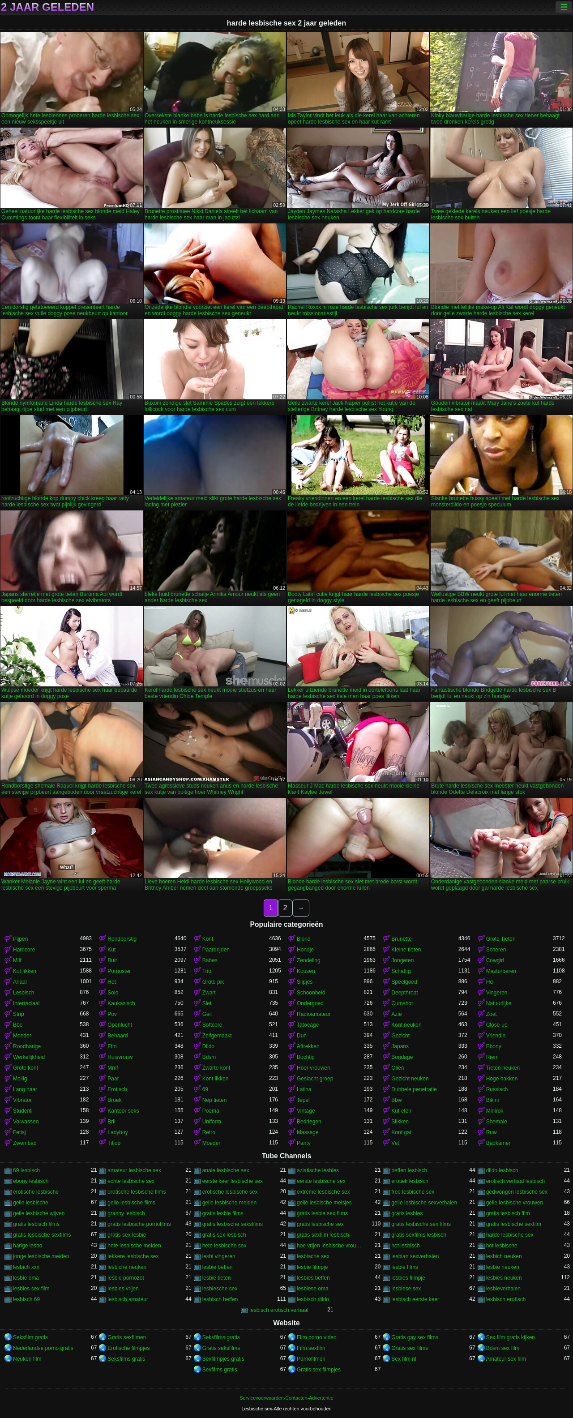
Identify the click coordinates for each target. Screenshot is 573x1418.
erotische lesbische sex (230, 1192)
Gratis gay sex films (414, 1337)
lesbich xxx (26, 1267)
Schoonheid (311, 993)
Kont (208, 939)
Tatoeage (308, 1025)
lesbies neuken (504, 1278)
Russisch (497, 1089)
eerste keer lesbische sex (232, 1181)
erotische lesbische (36, 1192)
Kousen (306, 971)
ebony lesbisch (30, 1181)
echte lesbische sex (130, 1181)
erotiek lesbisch (409, 1181)
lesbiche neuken (126, 1267)
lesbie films (404, 1267)
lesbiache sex (313, 1256)
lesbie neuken (502, 1267)
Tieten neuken (503, 1068)
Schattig (401, 971)
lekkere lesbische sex (132, 1256)
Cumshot (402, 1003)
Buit (112, 960)
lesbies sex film (31, 1288)
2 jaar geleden (47, 7)
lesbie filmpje (312, 1267)
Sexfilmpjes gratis (223, 1359)
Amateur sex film (506, 1359)
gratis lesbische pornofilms (139, 1224)
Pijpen (20, 939)
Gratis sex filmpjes (319, 1370)
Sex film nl (403, 1359)
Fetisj (19, 1132)
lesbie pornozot (125, 1278)
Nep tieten (214, 1100)
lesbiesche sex (220, 1288)
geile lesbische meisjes (324, 1203)
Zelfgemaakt (217, 1035)
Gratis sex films (409, 1348)
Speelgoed (404, 982)
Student (22, 1111)
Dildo (208, 1046)
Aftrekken (308, 1046)
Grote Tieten (501, 939)
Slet (207, 1003)
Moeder (22, 1035)
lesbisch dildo (313, 1299)
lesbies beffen (313, 1278)
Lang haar (25, 1089)
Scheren (496, 950)
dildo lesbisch (502, 1170)
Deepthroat (404, 993)
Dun (302, 1035)
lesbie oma (26, 1278)
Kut (111, 950)
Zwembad (25, 1143)
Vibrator (22, 1100)
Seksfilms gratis (221, 1337)
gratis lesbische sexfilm (513, 1224)
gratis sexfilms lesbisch (418, 1235)
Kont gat (401, 1132)
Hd (489, 982)
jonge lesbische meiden (41, 1256)
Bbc (17, 1025)
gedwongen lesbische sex (516, 1192)
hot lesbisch (405, 1245)
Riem (492, 1057)
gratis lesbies (407, 1213)
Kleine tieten (406, 950)
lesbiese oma (313, 1288)
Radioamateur (313, 1014)
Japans (400, 1046)
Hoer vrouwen (313, 1068)
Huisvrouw (120, 1057)
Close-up (497, 1025)
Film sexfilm (311, 1348)
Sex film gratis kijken (510, 1337)
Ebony (493, 1046)
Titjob (113, 1143)
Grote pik (213, 982)
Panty (304, 1143)
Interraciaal (26, 1003)
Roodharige (27, 1046)
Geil (207, 1014)
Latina (304, 1089)
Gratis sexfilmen (126, 1337)
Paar (113, 1078)
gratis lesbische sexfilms (42, 1235)
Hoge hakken (502, 1078)
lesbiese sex (406, 1288)
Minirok (495, 1111)
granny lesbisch (126, 1213)
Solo (112, 993)
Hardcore (24, 950)
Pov (112, 1014)
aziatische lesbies (318, 1170)
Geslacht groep (315, 1078)
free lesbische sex (412, 1192)
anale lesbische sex (225, 1170)
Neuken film (27, 1359)
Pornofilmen (311, 1359)
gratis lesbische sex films (421, 1224)
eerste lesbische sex (321, 1181)
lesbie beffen (217, 1267)
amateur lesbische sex (134, 1170)
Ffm (112, 1046)
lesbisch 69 (26, 1299)
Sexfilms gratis (219, 1370)
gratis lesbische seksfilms (232, 1224)
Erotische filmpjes (128, 1348)
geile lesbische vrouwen (514, 1203)
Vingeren (497, 993)
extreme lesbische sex (323, 1192)
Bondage (402, 1057)
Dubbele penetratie (413, 1089)
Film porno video (317, 1337)
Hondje (305, 950)
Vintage (306, 1111)
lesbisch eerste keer (415, 1299)
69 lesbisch (26, 1170)
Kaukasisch (121, 1003)
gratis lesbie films (223, 1213)
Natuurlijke (499, 1003)
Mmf (112, 1068)
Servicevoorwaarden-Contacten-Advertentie (286, 1398)
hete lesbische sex (224, 1245)
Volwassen (25, 1121)
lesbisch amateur (127, 1299)
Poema (210, 1111)
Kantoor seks (123, 1111)
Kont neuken (406, 1025)
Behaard (117, 1035)
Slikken (400, 1121)
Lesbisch (23, 993)
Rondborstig (122, 939)
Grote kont (25, 1068)
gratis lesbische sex (320, 1224)
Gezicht (400, 1035)
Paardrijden (216, 950)
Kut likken (24, 971)
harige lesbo (27, 1245)
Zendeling (309, 960)
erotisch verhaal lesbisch (515, 1181)
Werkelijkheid (29, 1057)
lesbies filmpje (408, 1278)
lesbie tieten (216, 1278)
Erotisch (117, 1089)
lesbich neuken (504, 1256)
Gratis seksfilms (221, 1348)
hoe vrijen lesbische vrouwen (330, 1245)
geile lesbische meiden (229, 1203)
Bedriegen (309, 1121)
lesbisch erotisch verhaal (278, 1310)
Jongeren (402, 960)
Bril (111, 1121)
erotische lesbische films (136, 1192)
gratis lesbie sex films (322, 1213)
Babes (210, 960)
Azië (396, 1014)
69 (205, 1089)
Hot (111, 982)
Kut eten (401, 1111)
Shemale (496, 1121)
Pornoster (119, 971)
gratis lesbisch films (36, 1224)
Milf (17, 960)
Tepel (303, 1100)
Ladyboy (117, 1132)
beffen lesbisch (409, 1170)
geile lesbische (30, 1203)
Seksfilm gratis (30, 1337)
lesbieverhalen (503, 1288)
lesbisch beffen (220, 1299)
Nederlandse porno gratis (43, 1348)
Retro (208, 1132)
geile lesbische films (131, 1203)
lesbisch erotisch (506, 1299)
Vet (395, 1143)
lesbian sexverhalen (415, 1256)
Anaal (20, 982)
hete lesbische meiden (134, 1245)
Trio (206, 971)
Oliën (397, 1068)
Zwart (209, 993)
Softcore (212, 1025)
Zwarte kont (216, 1068)
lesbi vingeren (218, 1256)
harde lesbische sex (510, 1235)
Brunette (401, 939)
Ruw (491, 1132)
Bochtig (306, 1057)
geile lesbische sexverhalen (424, 1203)
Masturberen (501, 971)
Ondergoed (310, 1003)
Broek (114, 1100)
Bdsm (209, 1057)
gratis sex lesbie (126, 1235)
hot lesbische (501, 1245)
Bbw (396, 1100)
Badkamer (498, 1143)
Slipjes (304, 982)
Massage (308, 1132)
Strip (18, 1014)
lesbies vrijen (122, 1288)
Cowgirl (495, 960)
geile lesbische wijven (38, 1213)
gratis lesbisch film (508, 1213)
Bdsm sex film (503, 1348)
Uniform (211, 1121)
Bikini (492, 1100)
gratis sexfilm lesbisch (323, 1235)
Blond (304, 939)
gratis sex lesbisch (224, 1235)
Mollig (20, 1078)
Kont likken (215, 1078)
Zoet (491, 1014)
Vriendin (496, 1035)
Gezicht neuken (409, 1078)
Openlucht (119, 1025)
